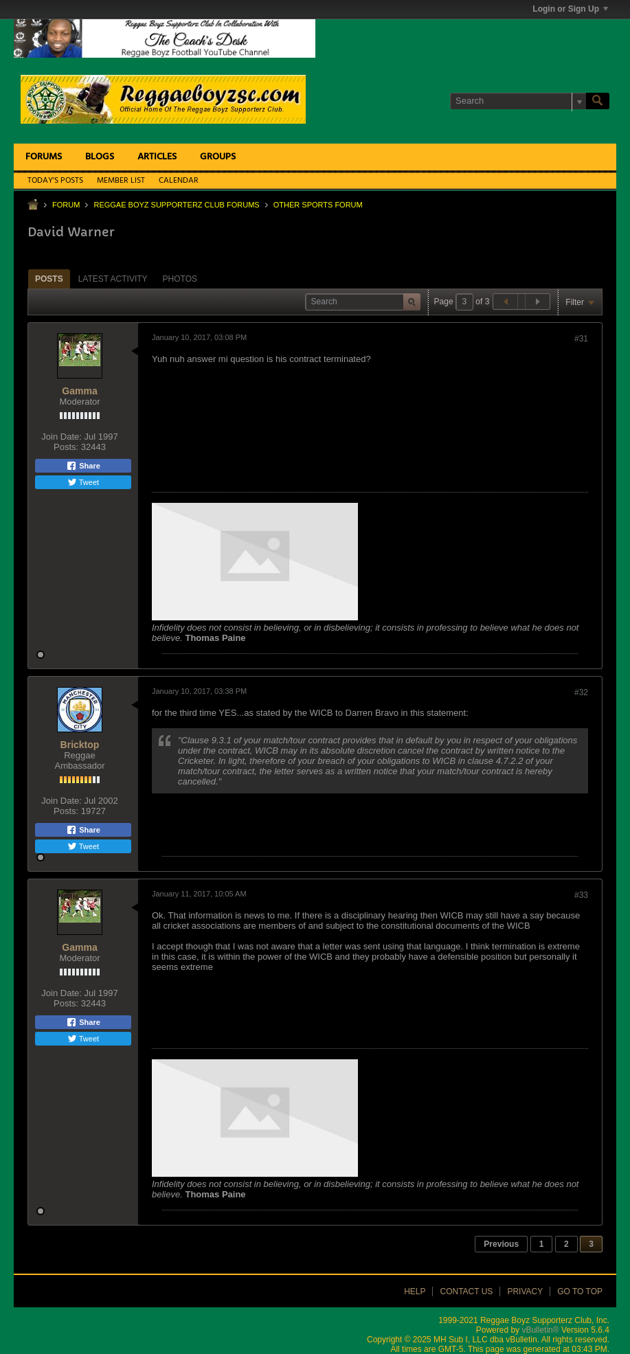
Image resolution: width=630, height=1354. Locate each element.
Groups (218, 157)
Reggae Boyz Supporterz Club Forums (176, 205)
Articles (157, 157)
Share (83, 465)
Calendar (179, 181)
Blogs (99, 157)
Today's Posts (55, 181)
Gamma (79, 390)
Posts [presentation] (49, 279)
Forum (66, 205)
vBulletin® (540, 1330)
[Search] (518, 101)
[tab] (49, 279)
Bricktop (80, 744)
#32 (581, 692)
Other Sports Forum (318, 205)
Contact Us (466, 1291)
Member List (121, 181)
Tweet (83, 482)
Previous (501, 1244)
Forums (43, 157)
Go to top (580, 1291)
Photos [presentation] (180, 279)
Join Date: (61, 436)
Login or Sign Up (570, 9)
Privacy (525, 1291)
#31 (581, 338)
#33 (581, 895)
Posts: (66, 447)
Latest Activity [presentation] (113, 279)
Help (414, 1291)
